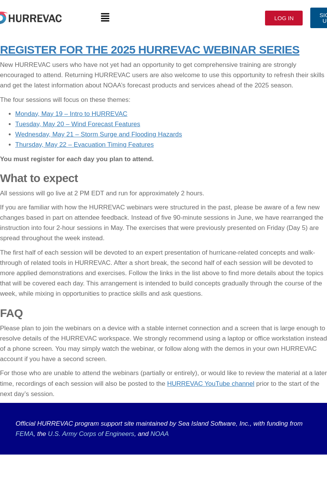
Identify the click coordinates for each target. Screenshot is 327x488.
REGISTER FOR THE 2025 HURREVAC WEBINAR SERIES (150, 49)
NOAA (160, 433)
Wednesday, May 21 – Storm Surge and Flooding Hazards (98, 134)
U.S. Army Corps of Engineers (90, 433)
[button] (105, 18)
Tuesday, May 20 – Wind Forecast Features (77, 124)
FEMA (24, 433)
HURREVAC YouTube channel (210, 383)
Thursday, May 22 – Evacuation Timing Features (84, 144)
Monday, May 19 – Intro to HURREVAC (71, 113)
